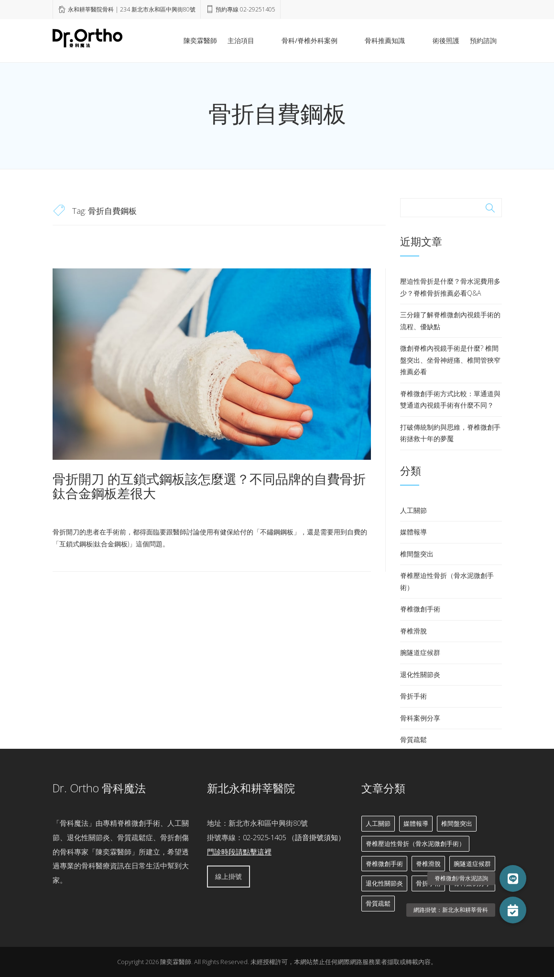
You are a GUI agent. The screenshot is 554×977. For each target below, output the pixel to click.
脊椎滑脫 (413, 630)
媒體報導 (413, 531)
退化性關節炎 (420, 674)
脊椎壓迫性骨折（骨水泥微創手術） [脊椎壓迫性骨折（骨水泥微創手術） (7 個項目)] (415, 843)
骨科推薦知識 (402, 40)
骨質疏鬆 (413, 739)
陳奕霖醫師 (251, 40)
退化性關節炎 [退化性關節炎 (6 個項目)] (384, 883)
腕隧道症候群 (420, 652)
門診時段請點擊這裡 (239, 851)
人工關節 (413, 510)
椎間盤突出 (417, 553)
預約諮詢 (483, 40)
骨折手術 (413, 695)
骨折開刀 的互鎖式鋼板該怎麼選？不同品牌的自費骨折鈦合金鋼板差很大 (209, 486)
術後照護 (446, 40)
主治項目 (291, 40)
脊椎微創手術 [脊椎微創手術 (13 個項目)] (384, 863)
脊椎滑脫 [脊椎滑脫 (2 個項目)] (428, 863)
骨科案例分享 (420, 717)
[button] (513, 910)
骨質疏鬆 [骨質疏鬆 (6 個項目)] (378, 903)
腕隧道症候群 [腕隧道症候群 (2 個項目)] (472, 863)
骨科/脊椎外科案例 (343, 40)
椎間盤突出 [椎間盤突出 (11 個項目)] (456, 823)
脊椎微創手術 (420, 608)
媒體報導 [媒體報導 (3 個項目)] (415, 823)
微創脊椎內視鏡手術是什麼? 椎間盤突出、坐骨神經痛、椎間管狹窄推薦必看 (450, 360)
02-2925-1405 (264, 837)
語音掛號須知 (316, 837)
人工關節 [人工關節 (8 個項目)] (378, 823)
